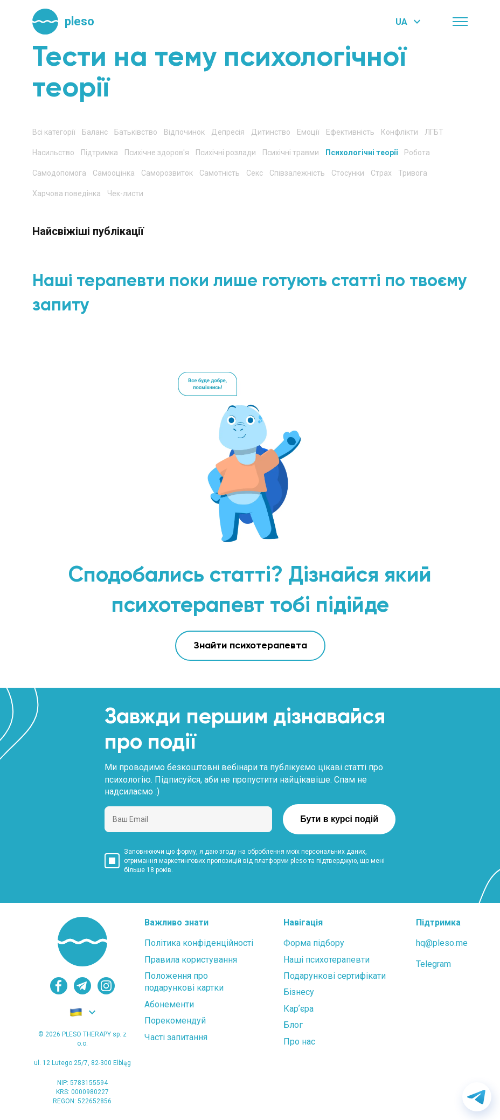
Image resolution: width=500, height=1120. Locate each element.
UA (401, 22)
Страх (381, 173)
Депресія (228, 132)
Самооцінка (114, 173)
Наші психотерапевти (326, 960)
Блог (293, 1025)
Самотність (219, 173)
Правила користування (190, 960)
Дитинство (270, 132)
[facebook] (58, 985)
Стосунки (347, 173)
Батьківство (135, 132)
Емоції (308, 132)
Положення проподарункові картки (184, 982)
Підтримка (99, 152)
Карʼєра (298, 1009)
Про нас (299, 1041)
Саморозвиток (167, 173)
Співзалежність (297, 173)
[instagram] (106, 985)
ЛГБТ (434, 132)
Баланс (95, 132)
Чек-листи (125, 193)
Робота (417, 152)
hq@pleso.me (442, 943)
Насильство (53, 152)
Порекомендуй (175, 1020)
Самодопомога (59, 173)
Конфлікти (399, 132)
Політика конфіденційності (198, 943)
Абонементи (169, 1004)
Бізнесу (298, 992)
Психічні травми (290, 152)
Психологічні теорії (361, 152)
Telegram (433, 964)
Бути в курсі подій (339, 819)
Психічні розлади (226, 152)
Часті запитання (175, 1037)
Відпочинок (184, 132)
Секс (254, 173)
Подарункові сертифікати (334, 976)
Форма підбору (313, 943)
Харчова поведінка (66, 193)
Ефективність (350, 132)
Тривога (412, 173)
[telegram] (82, 985)
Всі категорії (53, 132)
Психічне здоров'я (156, 152)
